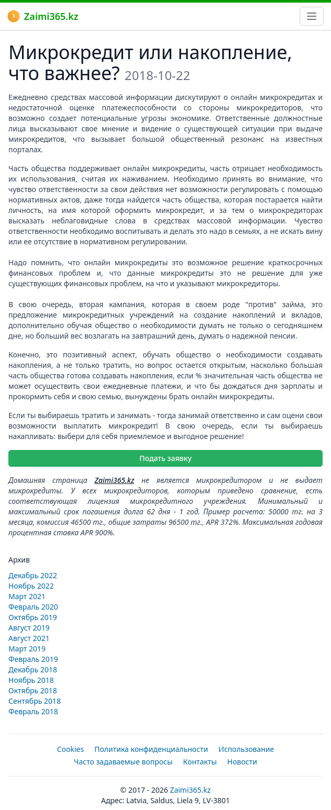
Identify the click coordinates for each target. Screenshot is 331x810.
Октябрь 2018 (32, 690)
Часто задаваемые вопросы (123, 762)
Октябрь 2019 (32, 617)
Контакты (200, 762)
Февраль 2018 (33, 711)
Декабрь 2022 (32, 575)
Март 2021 (27, 596)
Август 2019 (29, 628)
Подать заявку (165, 458)
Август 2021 (29, 638)
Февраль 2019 (33, 659)
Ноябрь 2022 (31, 586)
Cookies (70, 749)
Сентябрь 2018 (34, 701)
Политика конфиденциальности (151, 749)
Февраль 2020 (33, 607)
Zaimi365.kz (43, 16)
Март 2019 (27, 649)
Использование (246, 749)
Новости (242, 762)
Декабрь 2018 (32, 669)
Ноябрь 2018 (31, 680)
